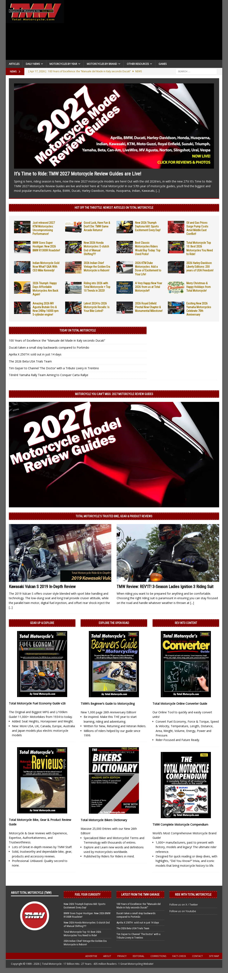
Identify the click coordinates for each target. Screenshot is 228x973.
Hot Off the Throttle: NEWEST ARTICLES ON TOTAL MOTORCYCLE (114, 207)
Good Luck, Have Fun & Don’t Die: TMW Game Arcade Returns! (97, 226)
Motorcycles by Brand (102, 64)
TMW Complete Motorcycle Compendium (180, 824)
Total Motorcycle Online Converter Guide (180, 703)
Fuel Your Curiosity (87, 894)
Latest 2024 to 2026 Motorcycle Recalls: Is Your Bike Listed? (96, 307)
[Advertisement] (143, 31)
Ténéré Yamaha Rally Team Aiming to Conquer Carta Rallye (48, 375)
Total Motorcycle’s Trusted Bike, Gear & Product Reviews (114, 516)
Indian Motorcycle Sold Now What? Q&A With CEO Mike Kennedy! (46, 266)
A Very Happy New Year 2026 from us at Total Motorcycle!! (148, 287)
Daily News (33, 64)
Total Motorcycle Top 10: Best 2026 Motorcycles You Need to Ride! (82, 933)
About (107, 956)
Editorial (138, 956)
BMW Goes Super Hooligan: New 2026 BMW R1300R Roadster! (46, 246)
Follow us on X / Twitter (183, 904)
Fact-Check (179, 956)
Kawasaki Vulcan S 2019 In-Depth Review (42, 586)
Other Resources (138, 64)
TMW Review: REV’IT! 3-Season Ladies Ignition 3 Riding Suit (165, 586)
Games (163, 64)
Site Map (214, 956)
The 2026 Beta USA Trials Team (30, 361)
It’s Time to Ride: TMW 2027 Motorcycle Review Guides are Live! (77, 174)
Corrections (158, 956)
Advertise (91, 956)
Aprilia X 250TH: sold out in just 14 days (35, 354)
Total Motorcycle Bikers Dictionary (104, 820)
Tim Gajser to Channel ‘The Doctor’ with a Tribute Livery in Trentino (54, 368)
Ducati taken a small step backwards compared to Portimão (49, 347)
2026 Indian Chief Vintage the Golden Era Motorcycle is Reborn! (97, 266)
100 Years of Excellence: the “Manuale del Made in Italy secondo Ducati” (57, 340)
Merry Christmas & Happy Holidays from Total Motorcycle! (198, 287)
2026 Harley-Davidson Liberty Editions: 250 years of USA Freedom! (199, 266)
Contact (197, 956)
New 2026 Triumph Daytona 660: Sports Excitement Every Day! (147, 226)
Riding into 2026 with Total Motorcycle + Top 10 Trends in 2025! (97, 287)
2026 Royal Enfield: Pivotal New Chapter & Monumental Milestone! (148, 307)
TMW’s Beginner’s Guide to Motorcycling (108, 703)
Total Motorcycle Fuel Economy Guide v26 (37, 703)
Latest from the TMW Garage (140, 894)
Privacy (122, 956)
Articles (14, 64)
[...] (158, 191)
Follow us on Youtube (182, 911)
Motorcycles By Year (63, 64)
